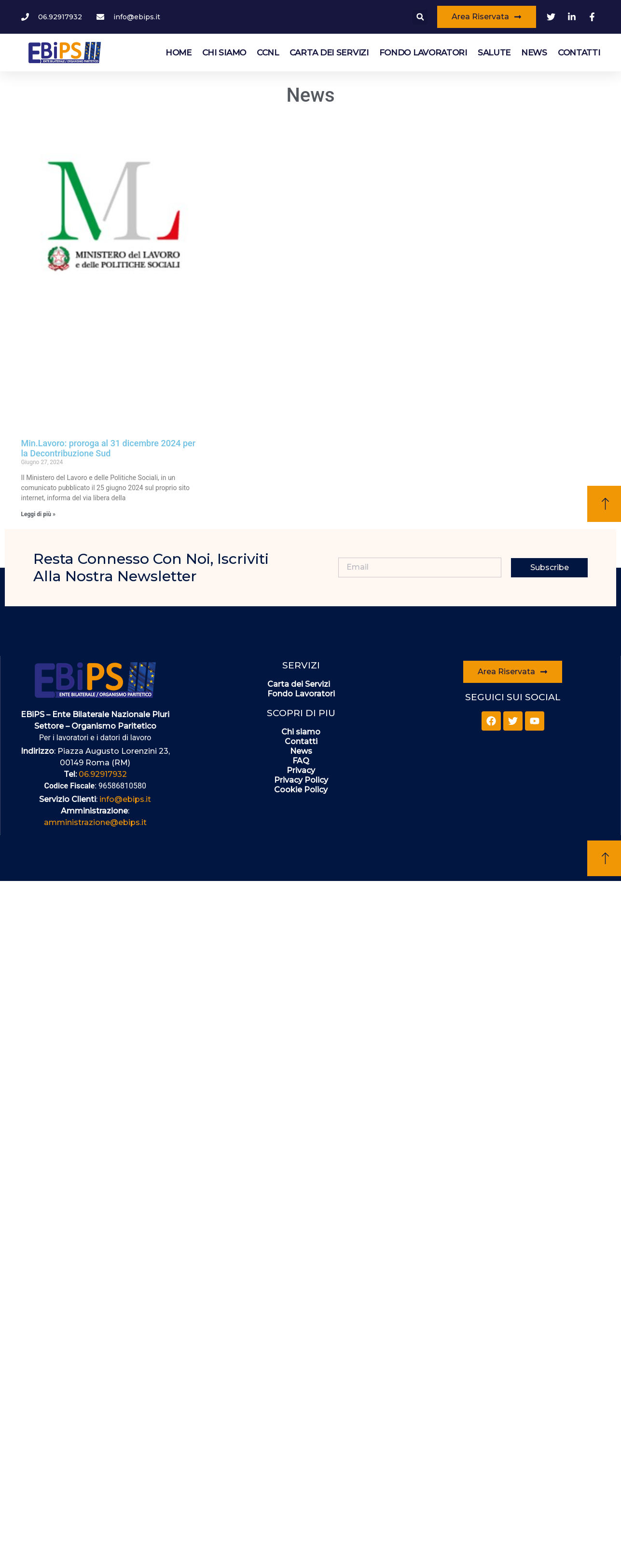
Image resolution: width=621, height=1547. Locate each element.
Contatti (579, 52)
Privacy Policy (301, 780)
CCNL (268, 52)
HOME (179, 52)
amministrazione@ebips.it (95, 822)
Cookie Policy (301, 789)
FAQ (300, 760)
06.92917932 (103, 774)
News (534, 52)
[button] (420, 17)
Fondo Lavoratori (423, 52)
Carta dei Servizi (329, 52)
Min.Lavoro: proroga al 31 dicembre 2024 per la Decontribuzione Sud (108, 448)
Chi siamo (224, 52)
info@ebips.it (125, 799)
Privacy (301, 770)
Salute (494, 52)
